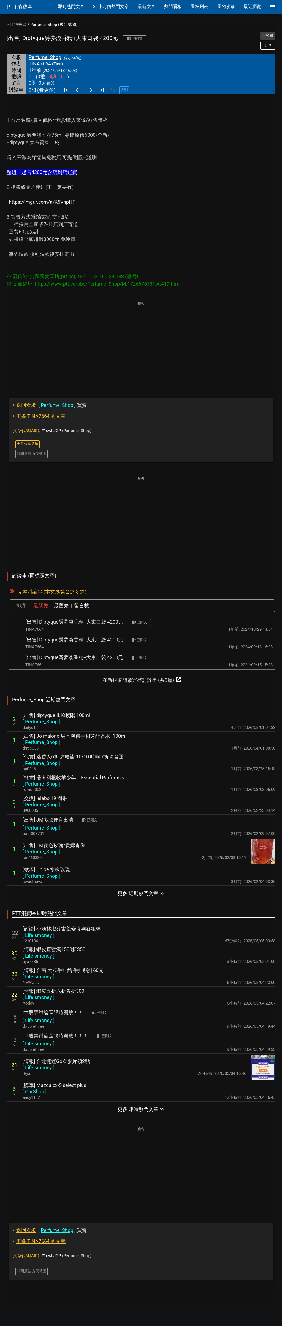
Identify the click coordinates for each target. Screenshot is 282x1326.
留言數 (81, 605)
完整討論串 (30, 592)
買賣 (50, 405)
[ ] (41, 721)
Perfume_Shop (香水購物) (53, 24)
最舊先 (61, 605)
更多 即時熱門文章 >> (141, 1109)
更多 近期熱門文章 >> (141, 893)
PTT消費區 (16, 24)
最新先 (40, 605)
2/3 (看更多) (42, 90)
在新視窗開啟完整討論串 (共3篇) (142, 679)
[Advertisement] (141, 345)
